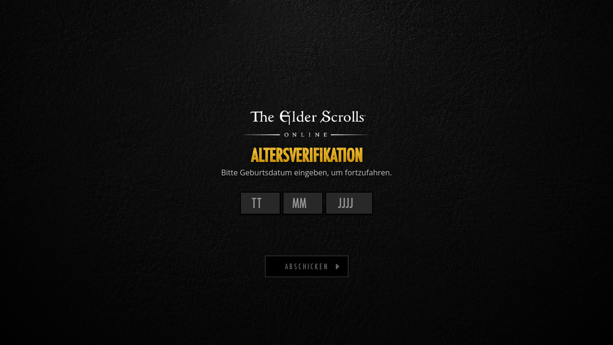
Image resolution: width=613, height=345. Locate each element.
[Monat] (303, 203)
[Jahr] (349, 203)
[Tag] (260, 203)
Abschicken (313, 266)
